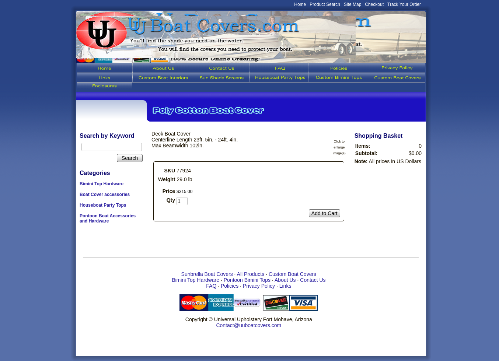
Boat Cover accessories (105, 194)
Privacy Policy (259, 286)
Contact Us (312, 280)
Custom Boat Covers (292, 274)
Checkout (374, 4)
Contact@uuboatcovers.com (248, 325)
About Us (285, 280)
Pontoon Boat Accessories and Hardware (108, 218)
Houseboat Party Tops (103, 205)
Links (285, 286)
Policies (229, 286)
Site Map (352, 4)
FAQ (211, 286)
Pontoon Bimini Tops (247, 280)
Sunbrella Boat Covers (207, 274)
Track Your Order (404, 4)
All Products (251, 274)
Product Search (325, 4)
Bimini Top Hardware (101, 183)
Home (300, 4)
